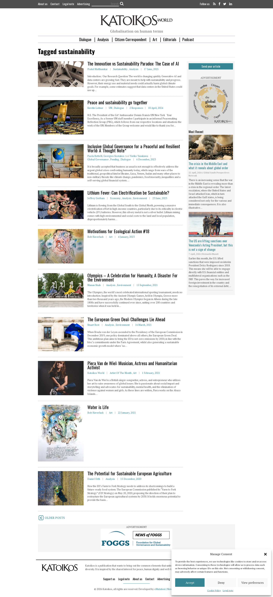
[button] (265, 554)
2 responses (136, 108)
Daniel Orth (93, 479)
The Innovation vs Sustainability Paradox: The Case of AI (133, 63)
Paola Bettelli (94, 156)
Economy (115, 198)
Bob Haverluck (95, 236)
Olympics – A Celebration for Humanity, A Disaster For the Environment (132, 277)
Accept (190, 583)
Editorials (169, 39)
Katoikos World (95, 373)
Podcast (188, 39)
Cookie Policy (214, 590)
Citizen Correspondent (131, 39)
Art (155, 39)
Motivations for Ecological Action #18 (118, 231)
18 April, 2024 (155, 108)
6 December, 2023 (146, 159)
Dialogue (85, 39)
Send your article (211, 66)
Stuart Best (93, 325)
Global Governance (98, 159)
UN (110, 108)
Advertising (83, 4)
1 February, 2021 (151, 373)
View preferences (252, 583)
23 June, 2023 (159, 198)
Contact (55, 4)
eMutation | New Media (166, 589)
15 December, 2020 (130, 479)
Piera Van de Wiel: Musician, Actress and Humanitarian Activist (132, 365)
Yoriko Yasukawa (139, 156)
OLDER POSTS (51, 518)
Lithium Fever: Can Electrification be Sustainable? (128, 192)
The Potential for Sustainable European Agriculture (129, 473)
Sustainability (120, 69)
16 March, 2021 (143, 325)
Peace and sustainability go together (117, 102)
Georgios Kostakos (114, 156)
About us (42, 4)
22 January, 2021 (127, 412)
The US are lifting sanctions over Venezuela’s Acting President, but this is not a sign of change (211, 245)
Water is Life (98, 407)
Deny (221, 583)
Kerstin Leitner (95, 108)
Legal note (228, 590)
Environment (140, 198)
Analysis (103, 39)
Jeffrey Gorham (96, 198)
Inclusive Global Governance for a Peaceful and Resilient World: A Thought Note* (133, 148)
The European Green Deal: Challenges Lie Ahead (126, 319)
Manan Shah (94, 285)
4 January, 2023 (126, 236)
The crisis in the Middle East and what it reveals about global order (208, 165)
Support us (109, 579)
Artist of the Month (121, 373)
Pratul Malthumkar (97, 69)
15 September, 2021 (147, 285)
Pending (114, 159)
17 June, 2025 (151, 69)
